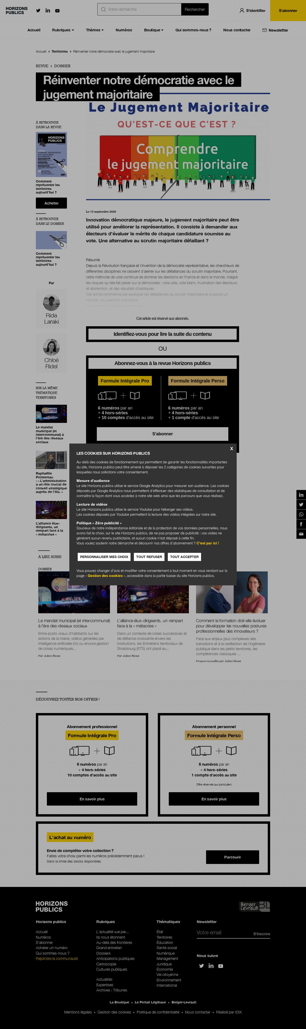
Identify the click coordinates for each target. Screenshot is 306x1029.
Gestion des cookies (105, 576)
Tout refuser (149, 557)
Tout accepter (184, 557)
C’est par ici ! (208, 543)
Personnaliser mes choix (104, 557)
